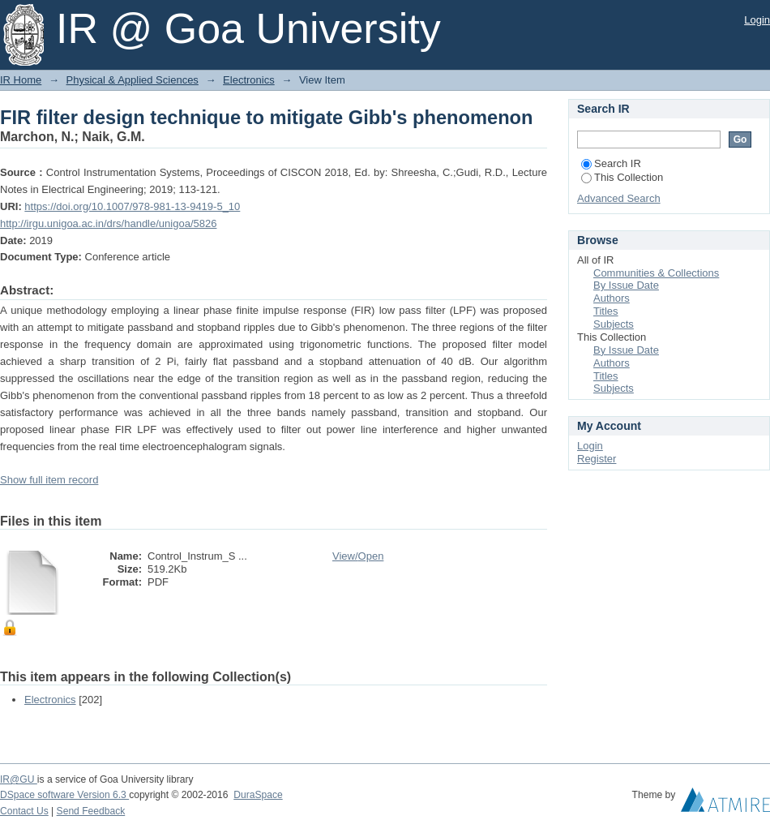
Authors (611, 298)
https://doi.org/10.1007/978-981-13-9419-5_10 (132, 206)
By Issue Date (626, 285)
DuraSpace (257, 795)
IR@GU (18, 779)
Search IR (611, 163)
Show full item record (49, 480)
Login (757, 20)
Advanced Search (619, 198)
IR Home (20, 80)
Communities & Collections (656, 273)
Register (596, 459)
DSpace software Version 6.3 (64, 795)
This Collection (622, 177)
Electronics (249, 80)
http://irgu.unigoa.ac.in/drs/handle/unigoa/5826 (108, 223)
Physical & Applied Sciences (132, 80)
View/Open (357, 556)
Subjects (613, 324)
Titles (605, 311)
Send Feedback (91, 811)
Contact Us (24, 811)
